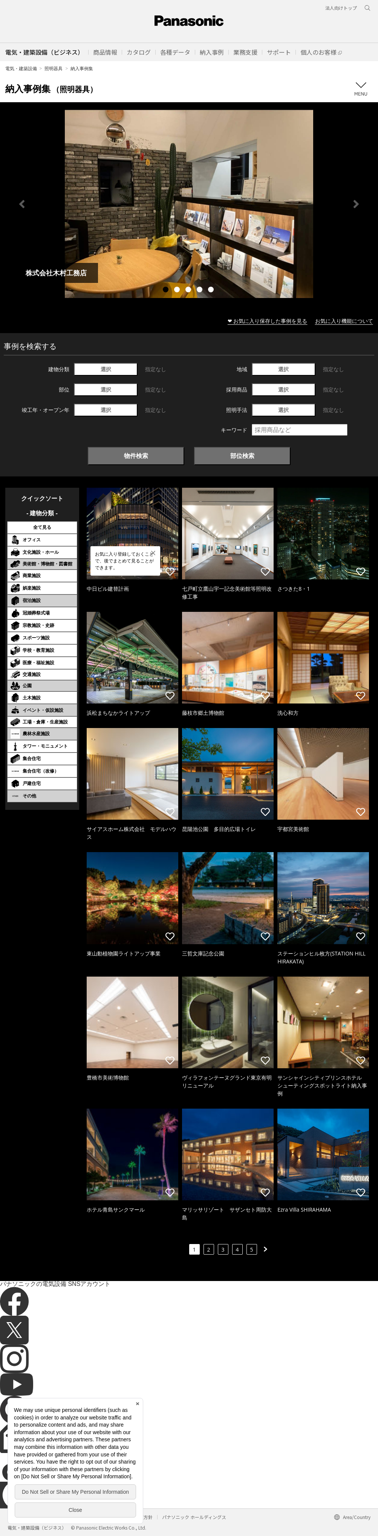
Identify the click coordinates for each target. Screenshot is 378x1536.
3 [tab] (189, 290)
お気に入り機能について (344, 320)
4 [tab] (200, 290)
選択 (106, 369)
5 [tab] (212, 290)
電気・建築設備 (21, 68)
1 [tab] (166, 290)
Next (356, 204)
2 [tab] (178, 290)
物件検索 (136, 456)
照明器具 (53, 68)
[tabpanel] (189, 204)
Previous (21, 204)
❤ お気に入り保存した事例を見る (268, 320)
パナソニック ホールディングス (194, 1517)
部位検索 (242, 456)
